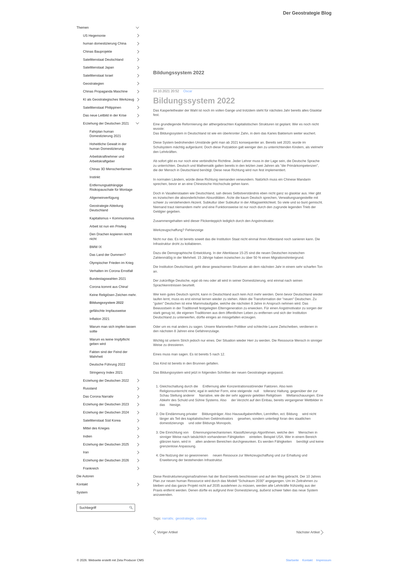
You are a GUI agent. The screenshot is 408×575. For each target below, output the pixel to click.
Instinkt (95, 177)
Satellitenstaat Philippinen (102, 107)
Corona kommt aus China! (109, 287)
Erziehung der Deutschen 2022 (106, 380)
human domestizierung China (104, 43)
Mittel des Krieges (96, 428)
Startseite (292, 560)
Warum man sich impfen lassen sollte (113, 329)
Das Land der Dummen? (108, 255)
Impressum (323, 560)
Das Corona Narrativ (98, 396)
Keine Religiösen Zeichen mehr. (113, 295)
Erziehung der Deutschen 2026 (106, 460)
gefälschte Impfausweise (108, 311)
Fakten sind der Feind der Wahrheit (109, 354)
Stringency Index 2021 (106, 372)
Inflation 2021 (100, 319)
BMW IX (96, 247)
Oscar (187, 91)
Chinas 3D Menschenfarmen (111, 169)
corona (201, 518)
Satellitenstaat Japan (98, 67)
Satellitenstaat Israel (98, 75)
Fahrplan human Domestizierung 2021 (105, 133)
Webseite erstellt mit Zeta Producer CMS (116, 560)
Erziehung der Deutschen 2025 (106, 444)
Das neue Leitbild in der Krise (104, 115)
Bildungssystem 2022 (107, 303)
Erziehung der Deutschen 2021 (106, 123)
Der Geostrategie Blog (307, 13)
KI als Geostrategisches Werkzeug (108, 99)
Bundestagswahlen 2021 (108, 279)
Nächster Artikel (308, 532)
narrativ (167, 518)
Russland (90, 388)
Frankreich (91, 468)
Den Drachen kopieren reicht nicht (111, 236)
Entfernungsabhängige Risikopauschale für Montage (111, 187)
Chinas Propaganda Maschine (105, 91)
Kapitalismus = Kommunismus (112, 218)
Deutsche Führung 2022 (107, 364)
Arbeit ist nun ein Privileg (108, 226)
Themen (82, 27)
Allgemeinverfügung (104, 198)
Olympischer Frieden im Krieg (111, 263)
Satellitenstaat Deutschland (103, 59)
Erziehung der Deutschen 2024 (106, 412)
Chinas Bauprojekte (97, 51)
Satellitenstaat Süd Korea (101, 420)
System (82, 492)
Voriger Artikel (167, 532)
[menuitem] (107, 247)
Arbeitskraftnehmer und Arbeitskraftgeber (107, 158)
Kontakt (82, 484)
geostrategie (184, 518)
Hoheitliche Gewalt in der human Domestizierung (108, 146)
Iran (86, 452)
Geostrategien (93, 83)
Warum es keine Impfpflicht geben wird (110, 341)
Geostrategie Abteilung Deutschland (106, 208)
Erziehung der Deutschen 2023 (106, 404)
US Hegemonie (94, 36)
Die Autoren (85, 476)
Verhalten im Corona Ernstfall (111, 271)
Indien (87, 436)
